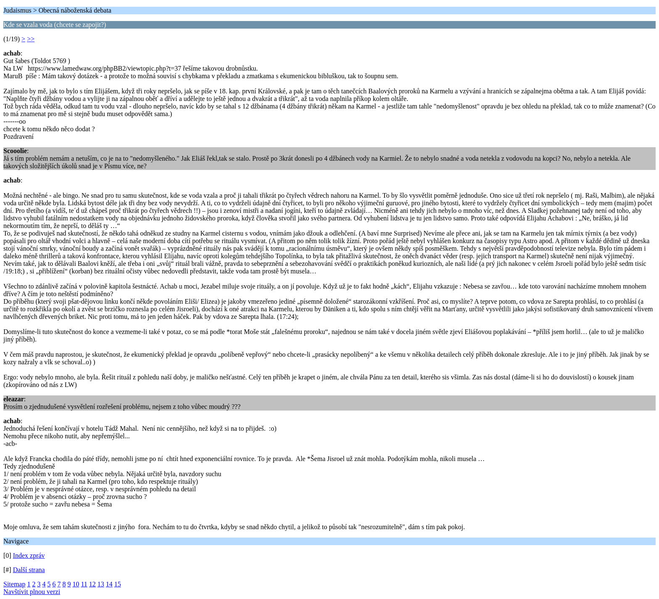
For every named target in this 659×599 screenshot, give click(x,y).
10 (75, 584)
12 (92, 584)
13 (101, 584)
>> (30, 38)
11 (84, 584)
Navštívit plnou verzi (31, 591)
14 (109, 584)
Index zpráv (29, 555)
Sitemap (14, 584)
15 (117, 584)
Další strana (29, 569)
